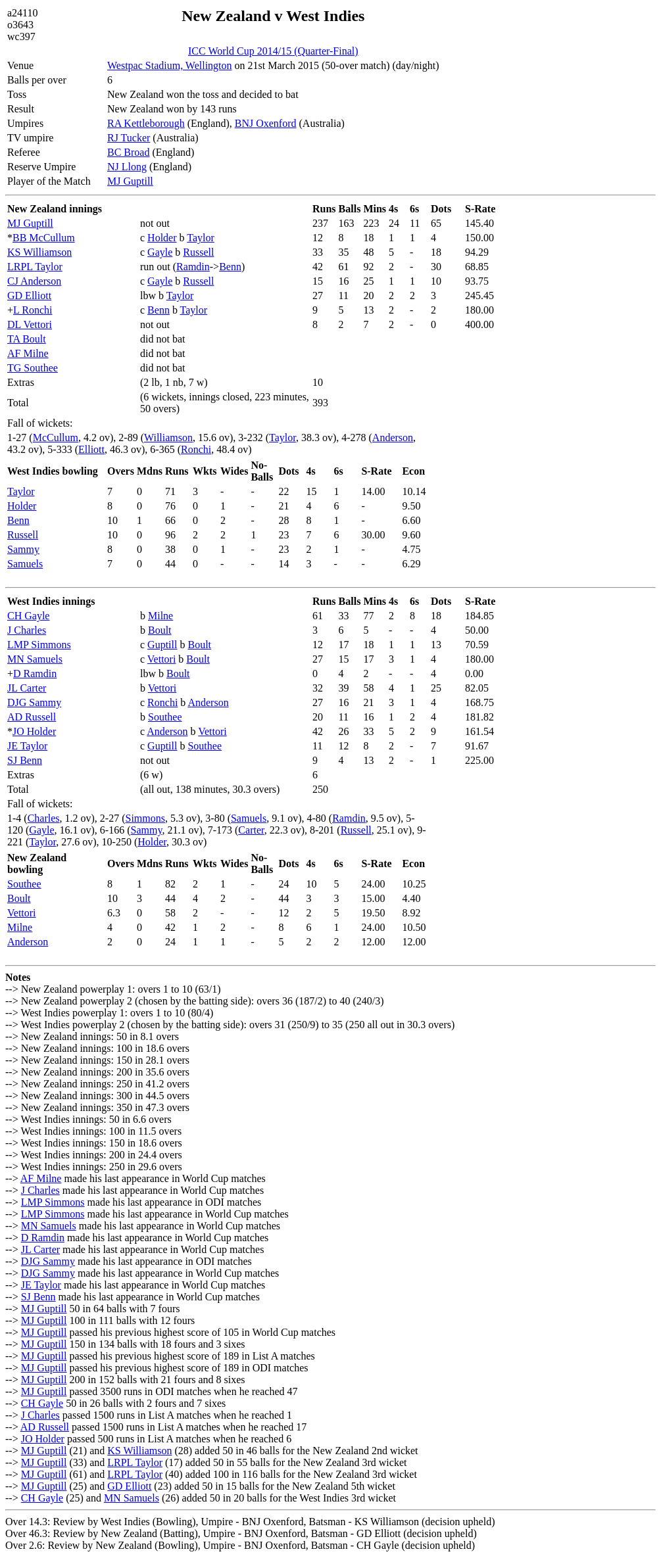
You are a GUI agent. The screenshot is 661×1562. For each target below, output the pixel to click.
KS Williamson (39, 252)
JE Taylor (27, 745)
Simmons (145, 818)
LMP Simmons (39, 644)
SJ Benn (24, 760)
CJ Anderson (34, 281)
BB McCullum (43, 237)
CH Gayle (28, 615)
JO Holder (34, 731)
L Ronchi (32, 310)
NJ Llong (127, 166)
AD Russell (31, 716)
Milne (160, 615)
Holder (161, 237)
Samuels (25, 563)
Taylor (200, 237)
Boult (160, 630)
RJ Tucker (128, 137)
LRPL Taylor (34, 266)
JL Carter (26, 688)
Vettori (161, 659)
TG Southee (32, 367)
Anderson (392, 437)
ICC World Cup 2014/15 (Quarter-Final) (273, 51)
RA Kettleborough (146, 123)
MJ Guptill (130, 181)
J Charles (26, 630)
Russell (198, 252)
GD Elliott (29, 295)
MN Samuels (34, 659)
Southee (165, 716)
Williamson (168, 437)
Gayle (159, 252)
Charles (44, 818)
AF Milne (28, 353)
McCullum (55, 437)
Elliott (91, 449)
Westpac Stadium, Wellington (169, 65)
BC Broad (128, 152)
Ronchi (196, 449)
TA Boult (26, 338)
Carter (251, 830)
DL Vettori (29, 324)
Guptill (162, 644)
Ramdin (193, 266)
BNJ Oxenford (266, 123)
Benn (230, 266)
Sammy (23, 549)
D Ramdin (35, 673)
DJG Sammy (34, 702)
